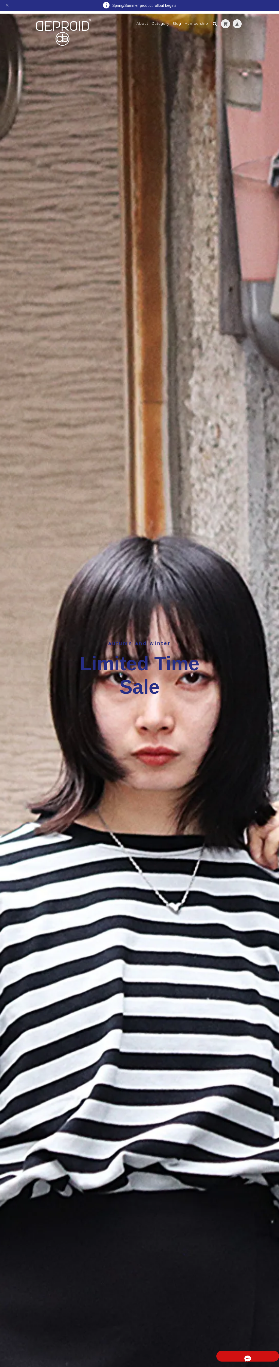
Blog (176, 21)
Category (160, 21)
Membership (196, 21)
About (142, 21)
